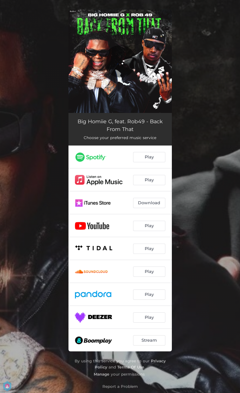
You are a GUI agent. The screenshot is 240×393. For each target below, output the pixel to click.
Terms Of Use (130, 367)
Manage (102, 374)
